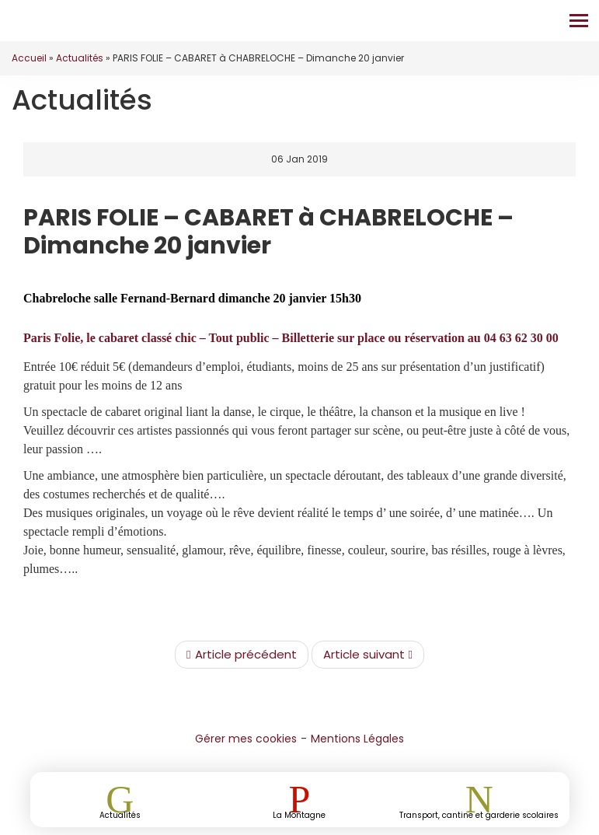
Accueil (29, 58)
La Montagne (299, 814)
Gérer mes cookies (246, 738)
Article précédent (241, 654)
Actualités (79, 58)
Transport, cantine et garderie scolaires (479, 814)
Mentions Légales (357, 738)
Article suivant (368, 654)
